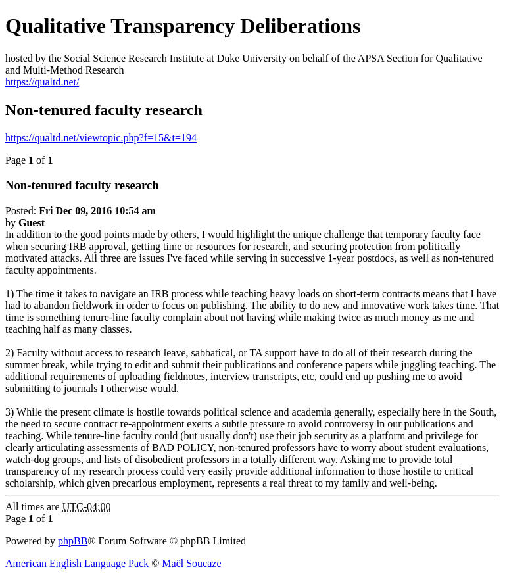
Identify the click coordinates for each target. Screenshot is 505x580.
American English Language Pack (77, 563)
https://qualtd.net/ (42, 81)
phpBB (72, 540)
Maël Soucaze (191, 563)
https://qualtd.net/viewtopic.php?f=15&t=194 (101, 137)
